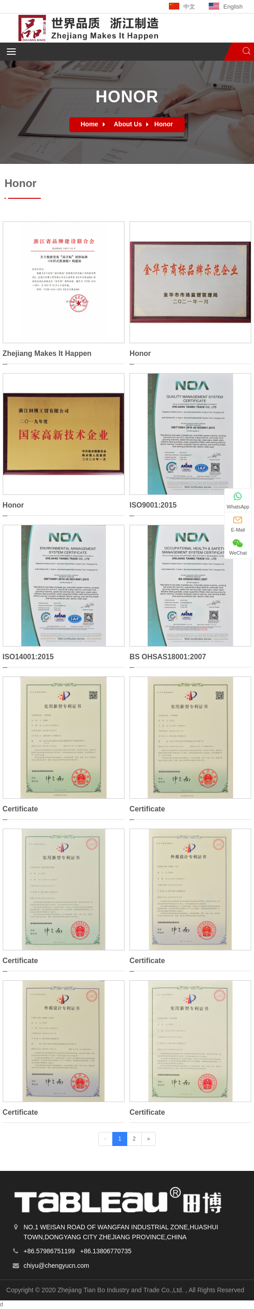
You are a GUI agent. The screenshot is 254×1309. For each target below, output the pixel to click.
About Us (128, 124)
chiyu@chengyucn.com (56, 1265)
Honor (163, 124)
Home (89, 124)
